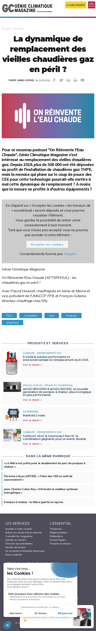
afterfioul (12, 322)
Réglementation (58, 532)
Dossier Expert (58, 539)
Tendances (56, 528)
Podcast (18, 28)
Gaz (51, 315)
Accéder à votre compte (18, 528)
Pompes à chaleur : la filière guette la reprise (33, 502)
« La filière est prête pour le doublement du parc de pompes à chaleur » (44, 464)
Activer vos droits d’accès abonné (23, 532)
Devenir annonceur (15, 547)
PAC (9, 315)
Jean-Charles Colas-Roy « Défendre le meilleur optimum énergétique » (41, 490)
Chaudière (30, 315)
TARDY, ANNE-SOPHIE (21, 80)
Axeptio (70, 254)
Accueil (6, 28)
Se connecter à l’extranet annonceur (24, 550)
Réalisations (56, 536)
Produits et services (60, 543)
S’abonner (75, 5)
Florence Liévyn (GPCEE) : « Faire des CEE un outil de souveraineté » (38, 477)
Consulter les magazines (18, 536)
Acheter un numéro (15, 539)
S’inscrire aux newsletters (19, 543)
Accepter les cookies (47, 244)
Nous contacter (13, 554)
